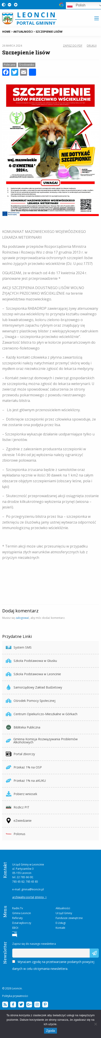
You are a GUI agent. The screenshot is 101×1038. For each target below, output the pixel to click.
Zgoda (50, 1030)
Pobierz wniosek (21, 794)
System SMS (19, 647)
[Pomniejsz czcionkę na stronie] (8, 4)
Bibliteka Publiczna (23, 727)
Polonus (15, 834)
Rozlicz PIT (17, 807)
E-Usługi (61, 923)
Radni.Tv (17, 908)
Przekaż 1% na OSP (24, 767)
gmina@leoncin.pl (32, 889)
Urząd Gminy (64, 913)
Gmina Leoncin (21, 913)
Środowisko (26, 65)
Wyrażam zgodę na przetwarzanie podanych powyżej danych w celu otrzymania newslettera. (53, 965)
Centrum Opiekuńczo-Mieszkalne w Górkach (41, 714)
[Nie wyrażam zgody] (95, 1024)
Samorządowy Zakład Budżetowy (34, 687)
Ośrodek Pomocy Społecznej (30, 700)
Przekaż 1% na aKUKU (26, 780)
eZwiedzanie (19, 820)
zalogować (22, 618)
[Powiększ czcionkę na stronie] (15, 4)
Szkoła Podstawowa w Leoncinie (33, 674)
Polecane (9, 65)
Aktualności (63, 908)
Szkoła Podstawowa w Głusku (31, 660)
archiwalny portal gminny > (29, 897)
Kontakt (60, 928)
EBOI (15, 928)
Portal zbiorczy (20, 754)
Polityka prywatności (15, 996)
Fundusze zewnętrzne (69, 918)
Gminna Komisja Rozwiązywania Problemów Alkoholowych (42, 740)
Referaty (17, 918)
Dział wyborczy (21, 923)
